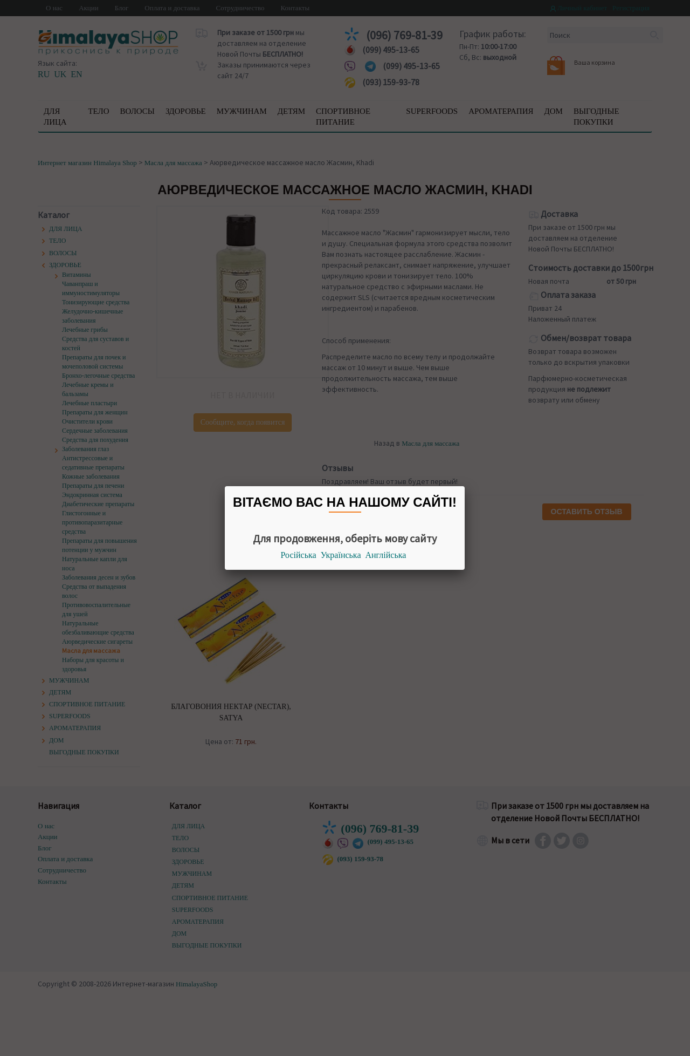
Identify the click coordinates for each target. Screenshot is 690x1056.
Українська (341, 555)
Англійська (385, 555)
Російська (298, 555)
